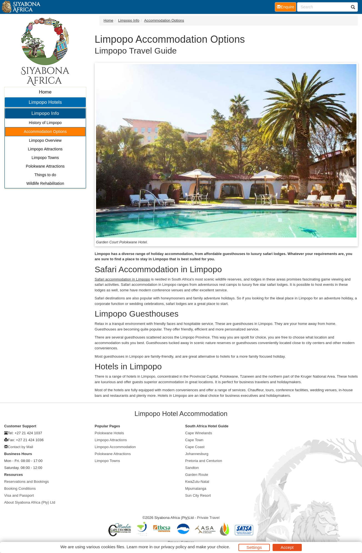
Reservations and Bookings (26, 481)
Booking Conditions (20, 488)
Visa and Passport (19, 495)
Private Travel (208, 518)
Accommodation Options (45, 131)
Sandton (192, 468)
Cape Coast (195, 447)
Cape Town (194, 440)
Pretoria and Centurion (203, 461)
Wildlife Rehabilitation (45, 183)
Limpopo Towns (45, 157)
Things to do (45, 175)
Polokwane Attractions (45, 166)
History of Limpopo (45, 122)
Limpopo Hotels (45, 102)
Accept (287, 547)
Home (45, 92)
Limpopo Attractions (45, 149)
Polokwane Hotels (109, 433)
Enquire (286, 6)
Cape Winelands (198, 433)
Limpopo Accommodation (115, 447)
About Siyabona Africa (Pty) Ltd (29, 502)
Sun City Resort (198, 495)
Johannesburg (196, 454)
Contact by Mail (20, 447)
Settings (254, 547)
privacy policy (173, 546)
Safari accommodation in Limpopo (122, 279)
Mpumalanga (195, 488)
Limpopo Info (45, 113)
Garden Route (196, 475)
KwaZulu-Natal (197, 481)
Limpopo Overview (45, 140)
